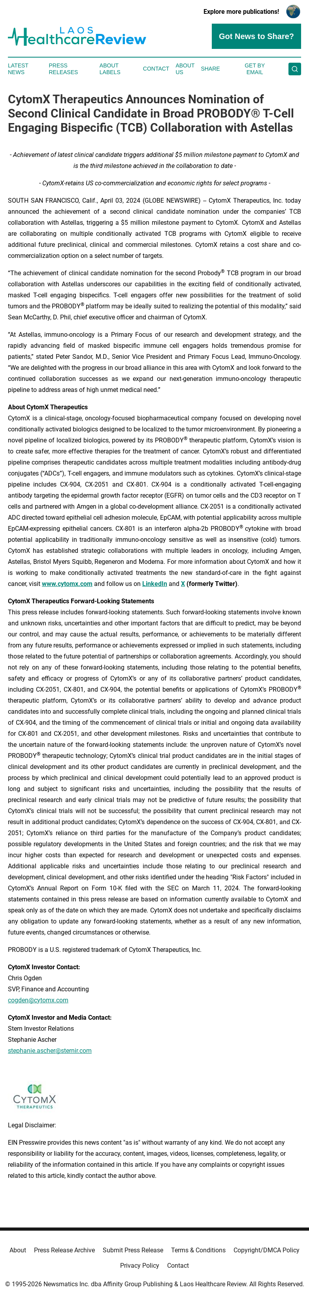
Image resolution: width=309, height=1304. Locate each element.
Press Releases (63, 68)
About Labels (110, 68)
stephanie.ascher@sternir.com (50, 1050)
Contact (156, 68)
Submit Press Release (133, 1250)
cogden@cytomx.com (38, 1000)
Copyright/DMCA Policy (267, 1250)
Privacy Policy (139, 1265)
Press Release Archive (64, 1250)
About (17, 1250)
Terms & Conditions (198, 1250)
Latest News (18, 68)
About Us (184, 68)
